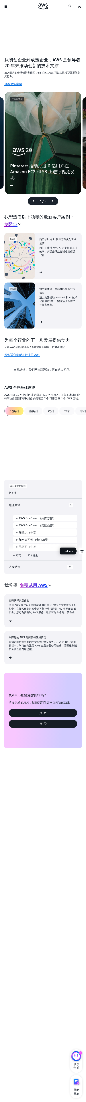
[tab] (14, 411)
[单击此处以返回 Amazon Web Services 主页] (43, 6)
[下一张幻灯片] (54, 201)
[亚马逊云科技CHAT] (76, 1056)
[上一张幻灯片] (32, 201)
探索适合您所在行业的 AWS (22, 355)
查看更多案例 (13, 84)
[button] (43, 713)
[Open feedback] (82, 551)
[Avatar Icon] (79, 6)
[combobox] (12, 224)
